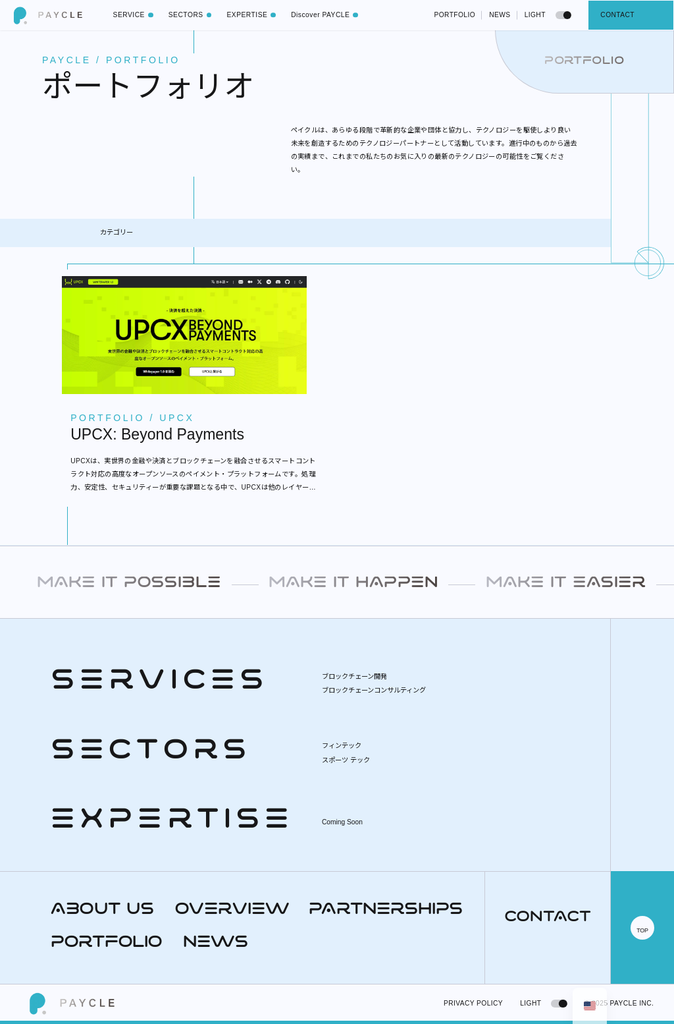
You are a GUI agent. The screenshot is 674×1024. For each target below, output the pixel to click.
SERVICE (136, 15)
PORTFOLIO (454, 14)
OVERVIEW (231, 910)
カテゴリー (116, 232)
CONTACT (617, 14)
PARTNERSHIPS (386, 910)
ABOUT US (102, 910)
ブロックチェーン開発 (354, 676)
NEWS (499, 14)
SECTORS (192, 15)
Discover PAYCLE (327, 15)
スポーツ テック (346, 760)
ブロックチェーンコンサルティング (374, 690)
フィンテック (341, 745)
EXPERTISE (253, 15)
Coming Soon (342, 822)
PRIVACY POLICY (473, 1003)
